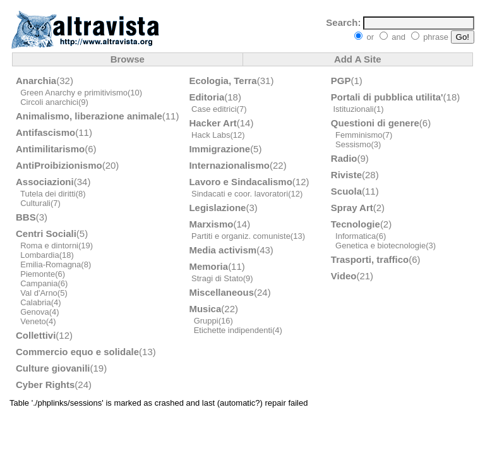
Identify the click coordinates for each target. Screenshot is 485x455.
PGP (341, 80)
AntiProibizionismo (59, 165)
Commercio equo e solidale (77, 351)
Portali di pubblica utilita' (387, 97)
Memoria (208, 266)
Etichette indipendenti (233, 330)
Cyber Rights (45, 384)
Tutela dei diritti (48, 193)
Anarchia (36, 80)
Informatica (355, 236)
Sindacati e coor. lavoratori (239, 193)
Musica (205, 308)
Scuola (346, 191)
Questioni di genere (375, 123)
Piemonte (37, 274)
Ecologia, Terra (222, 80)
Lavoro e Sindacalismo (240, 181)
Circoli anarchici (49, 102)
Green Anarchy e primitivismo (74, 92)
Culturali (35, 203)
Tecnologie (355, 224)
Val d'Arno (38, 293)
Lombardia (39, 255)
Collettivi (36, 335)
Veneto (33, 321)
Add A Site (357, 59)
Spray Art (352, 207)
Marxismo (211, 224)
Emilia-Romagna (50, 264)
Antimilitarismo (50, 148)
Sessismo (353, 144)
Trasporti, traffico (370, 259)
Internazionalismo (229, 165)
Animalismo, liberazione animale (89, 116)
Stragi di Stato (217, 278)
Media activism (222, 250)
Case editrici (214, 109)
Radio (344, 158)
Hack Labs (210, 135)
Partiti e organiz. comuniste (240, 236)
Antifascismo (45, 132)
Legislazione (217, 207)
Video (344, 275)
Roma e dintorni (49, 245)
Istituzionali (353, 109)
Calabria (35, 302)
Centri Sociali (46, 233)
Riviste (346, 174)
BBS (26, 217)
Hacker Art (212, 123)
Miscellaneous (221, 292)
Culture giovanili (53, 368)
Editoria (206, 97)
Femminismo (358, 135)
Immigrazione (219, 148)
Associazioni (45, 181)
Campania (38, 283)
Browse (128, 59)
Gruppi (206, 320)
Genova (34, 312)
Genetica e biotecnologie (380, 245)
